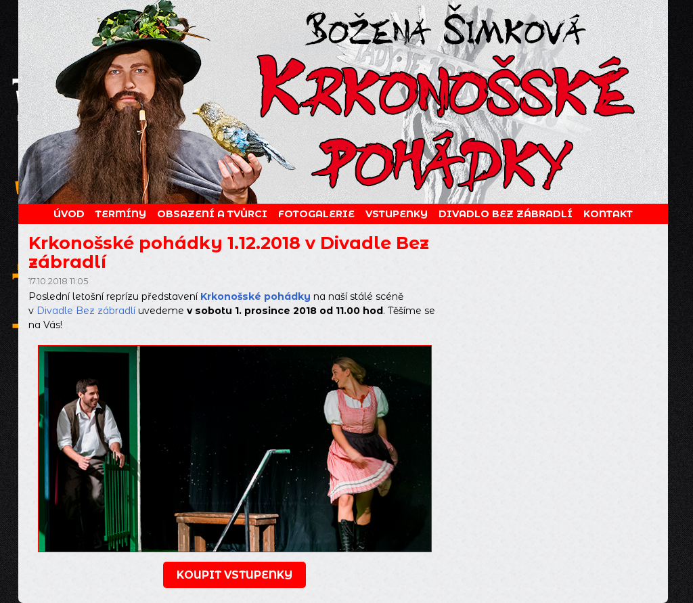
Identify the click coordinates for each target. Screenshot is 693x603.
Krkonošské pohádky (255, 296)
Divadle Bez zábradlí (86, 311)
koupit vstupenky (234, 574)
